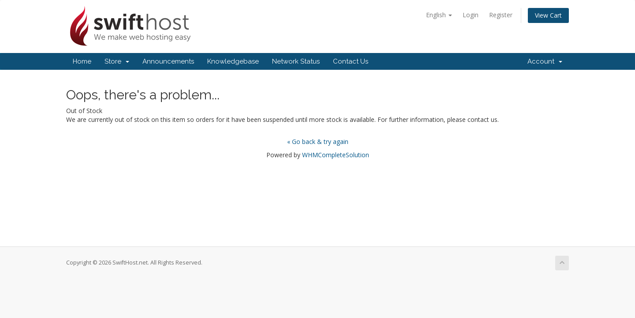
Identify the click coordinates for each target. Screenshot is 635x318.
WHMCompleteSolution (335, 155)
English (439, 15)
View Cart (548, 15)
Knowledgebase (233, 61)
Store (117, 61)
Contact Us (350, 61)
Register (500, 15)
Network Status (296, 61)
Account (544, 61)
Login (470, 15)
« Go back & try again (317, 141)
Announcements (168, 61)
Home (82, 61)
